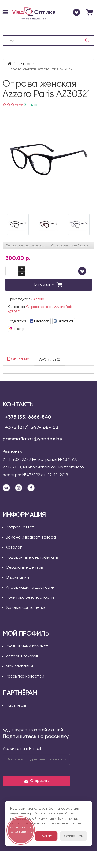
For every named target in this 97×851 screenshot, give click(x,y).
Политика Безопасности (30, 598)
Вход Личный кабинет (27, 646)
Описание (17, 359)
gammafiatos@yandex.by (32, 439)
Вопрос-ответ (20, 527)
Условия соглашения (26, 608)
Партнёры (16, 706)
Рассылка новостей (25, 676)
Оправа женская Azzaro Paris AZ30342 (27, 245)
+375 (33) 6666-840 (28, 417)
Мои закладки (19, 666)
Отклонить (73, 836)
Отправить (36, 781)
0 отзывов (31, 105)
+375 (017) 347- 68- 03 (31, 427)
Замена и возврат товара (31, 537)
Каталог (14, 547)
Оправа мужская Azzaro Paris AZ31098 (72, 245)
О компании (17, 578)
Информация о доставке (30, 588)
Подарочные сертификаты (32, 557)
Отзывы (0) (50, 360)
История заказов (22, 656)
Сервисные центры (25, 568)
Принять (46, 836)
